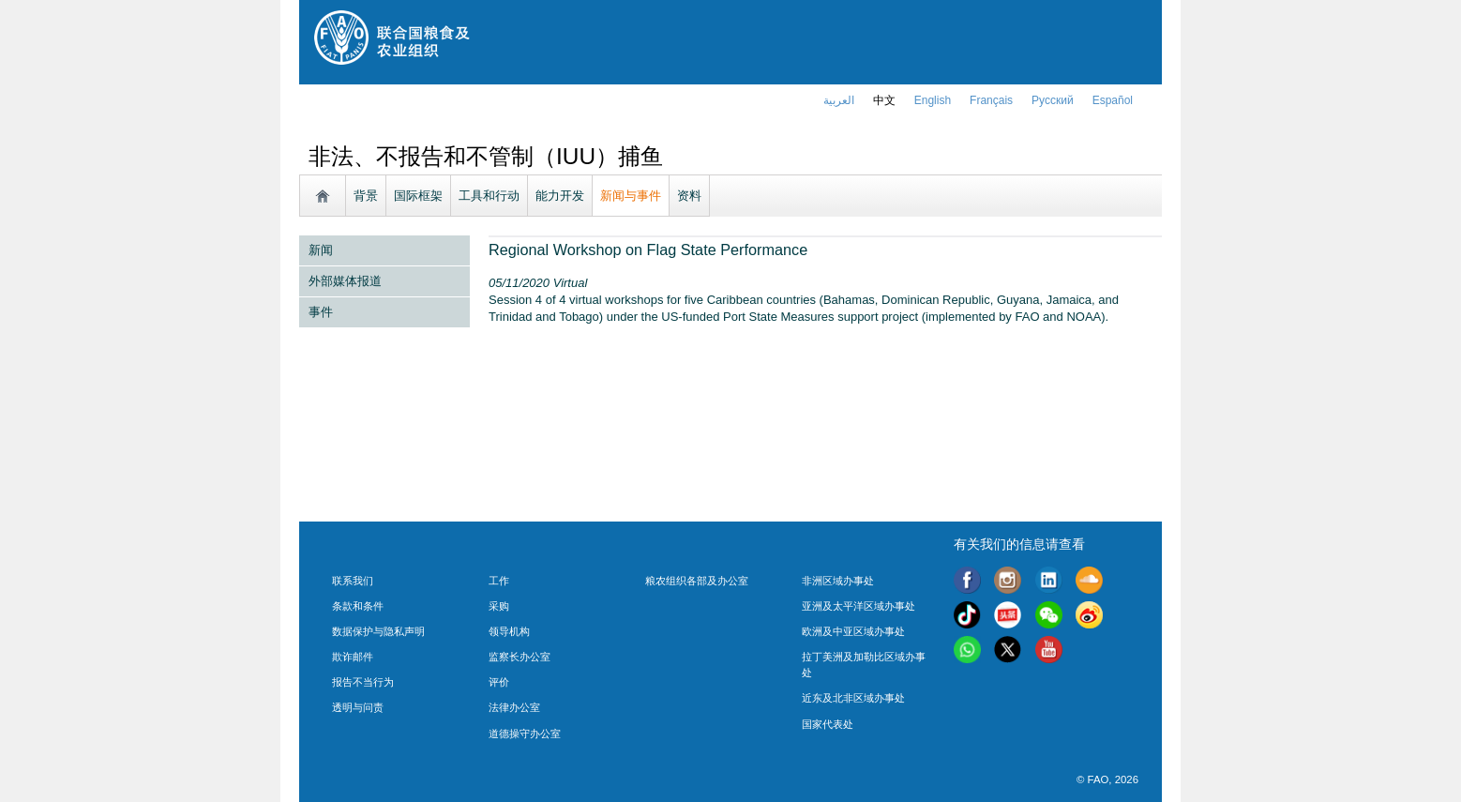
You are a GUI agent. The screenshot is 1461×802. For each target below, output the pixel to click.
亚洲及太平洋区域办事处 (858, 606)
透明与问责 (358, 707)
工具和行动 (489, 196)
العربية (838, 100)
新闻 (321, 250)
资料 (689, 196)
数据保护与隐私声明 (378, 631)
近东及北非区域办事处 (853, 698)
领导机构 (509, 631)
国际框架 (418, 196)
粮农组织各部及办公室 (696, 580)
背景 (366, 196)
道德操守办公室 (525, 733)
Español (1112, 100)
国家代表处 (827, 724)
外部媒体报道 (345, 281)
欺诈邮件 (352, 656)
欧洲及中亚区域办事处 (853, 631)
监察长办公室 (519, 656)
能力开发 (559, 196)
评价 (499, 682)
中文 (884, 100)
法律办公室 (514, 707)
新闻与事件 (630, 196)
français (991, 100)
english (932, 100)
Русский (1053, 100)
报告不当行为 (363, 682)
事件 (321, 312)
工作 (499, 580)
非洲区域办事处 (838, 580)
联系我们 (352, 580)
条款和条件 (358, 606)
